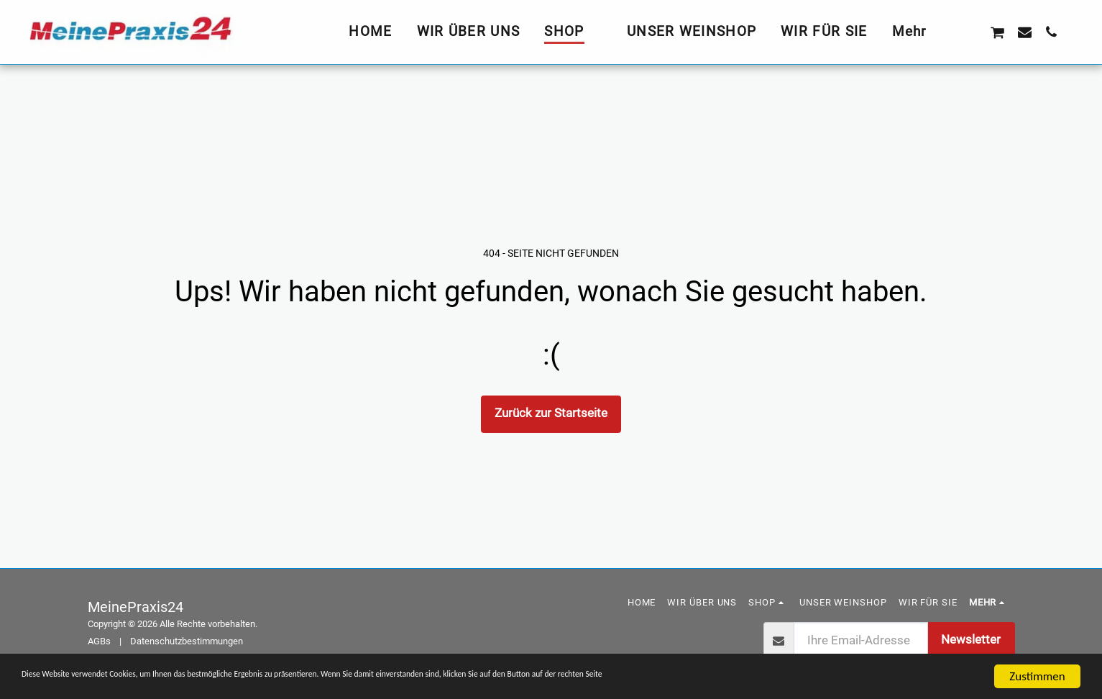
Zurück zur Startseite (551, 413)
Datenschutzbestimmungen (186, 641)
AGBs (99, 641)
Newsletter (971, 640)
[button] (970, 31)
